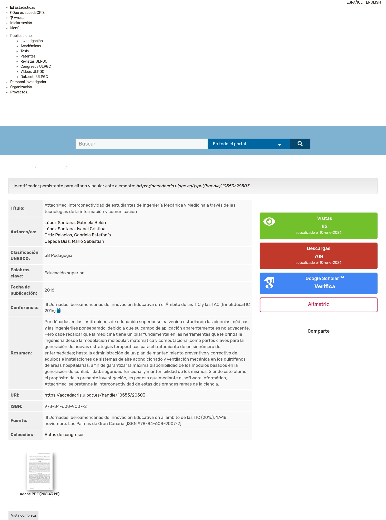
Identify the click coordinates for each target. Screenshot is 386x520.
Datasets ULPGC (34, 77)
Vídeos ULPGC (32, 72)
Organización (21, 87)
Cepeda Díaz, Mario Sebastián (74, 241)
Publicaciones (22, 36)
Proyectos (18, 92)
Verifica (324, 286)
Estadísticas (22, 7)
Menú (14, 28)
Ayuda (17, 18)
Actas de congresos (86, 167)
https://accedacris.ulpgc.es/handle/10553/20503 (95, 395)
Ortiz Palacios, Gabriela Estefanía (78, 234)
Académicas (31, 46)
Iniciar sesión (21, 23)
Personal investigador (28, 82)
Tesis (25, 51)
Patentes (28, 56)
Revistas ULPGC (34, 61)
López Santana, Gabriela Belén (75, 222)
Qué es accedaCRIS (27, 13)
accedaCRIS (23, 167)
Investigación (32, 41)
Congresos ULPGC (36, 66)
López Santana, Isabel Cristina (75, 228)
